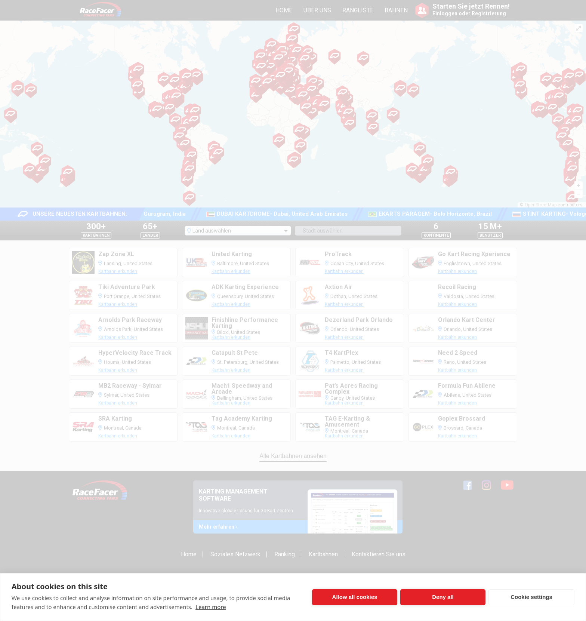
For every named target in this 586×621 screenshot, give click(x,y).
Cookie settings (531, 597)
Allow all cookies (354, 597)
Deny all (443, 597)
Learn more (210, 607)
